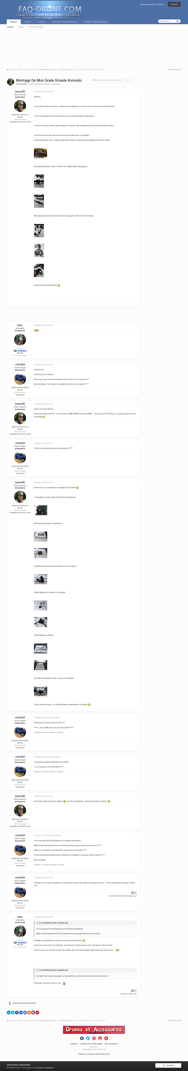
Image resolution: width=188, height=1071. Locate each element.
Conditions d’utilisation (45, 1068)
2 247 (20, 353)
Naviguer (13, 22)
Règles (21, 27)
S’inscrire (174, 4)
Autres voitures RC (52, 84)
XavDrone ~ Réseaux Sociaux (64, 22)
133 (20, 390)
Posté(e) (42, 92)
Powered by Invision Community (94, 1049)
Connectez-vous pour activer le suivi (108, 80)
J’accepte (168, 1066)
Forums (10, 27)
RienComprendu (102, 1054)
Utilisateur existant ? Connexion (153, 4)
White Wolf (122, 896)
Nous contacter (111, 1044)
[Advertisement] (86, 48)
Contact (41, 22)
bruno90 (22, 84)
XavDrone (83, 1054)
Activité (28, 22)
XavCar (91, 1054)
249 (20, 117)
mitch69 (20, 364)
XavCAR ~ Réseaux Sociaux (95, 22)
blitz (20, 325)
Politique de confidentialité (91, 1044)
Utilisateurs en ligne (35, 27)
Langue (74, 1044)
